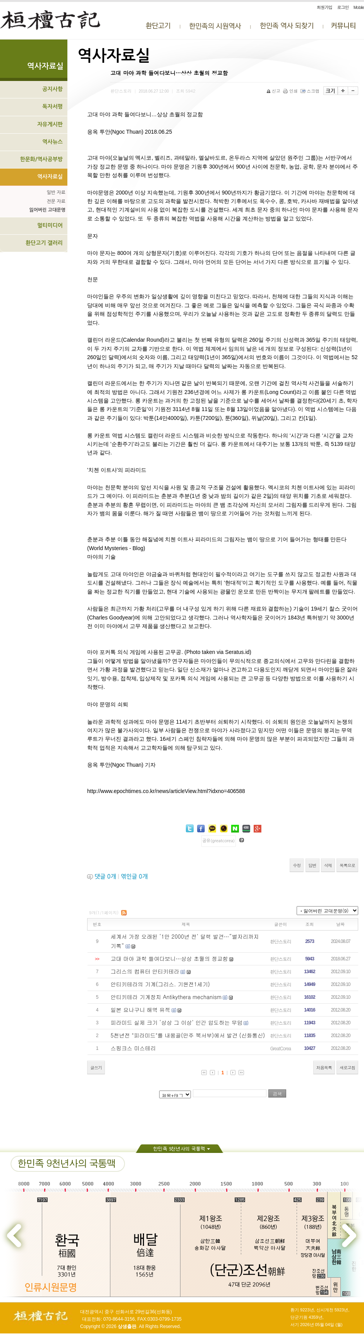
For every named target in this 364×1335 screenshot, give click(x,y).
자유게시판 (50, 124)
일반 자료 (56, 192)
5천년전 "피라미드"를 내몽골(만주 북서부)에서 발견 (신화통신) (188, 1035)
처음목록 (324, 1067)
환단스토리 (280, 941)
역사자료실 (50, 176)
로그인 (343, 7)
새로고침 (347, 1067)
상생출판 (127, 1326)
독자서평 (52, 106)
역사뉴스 (52, 142)
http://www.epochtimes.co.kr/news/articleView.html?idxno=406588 (166, 791)
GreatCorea (280, 1048)
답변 (312, 865)
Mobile (359, 7)
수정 (296, 865)
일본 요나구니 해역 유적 (140, 1009)
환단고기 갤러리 (44, 243)
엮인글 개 (134, 876)
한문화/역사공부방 (41, 159)
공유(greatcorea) (219, 841)
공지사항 (52, 89)
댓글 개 (105, 876)
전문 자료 (56, 201)
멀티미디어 (50, 225)
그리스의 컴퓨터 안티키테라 (145, 971)
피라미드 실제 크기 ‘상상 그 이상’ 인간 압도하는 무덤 (177, 1022)
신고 (274, 91)
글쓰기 (96, 1067)
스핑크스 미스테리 (133, 1048)
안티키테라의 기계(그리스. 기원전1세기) (160, 984)
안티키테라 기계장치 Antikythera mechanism (166, 997)
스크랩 (310, 91)
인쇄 (291, 91)
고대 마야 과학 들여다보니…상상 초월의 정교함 (169, 958)
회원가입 (324, 7)
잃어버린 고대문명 (47, 210)
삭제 (328, 865)
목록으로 (347, 865)
